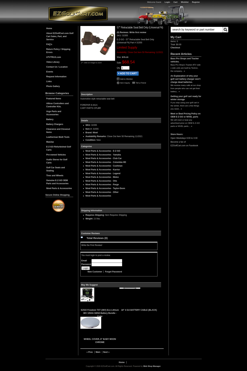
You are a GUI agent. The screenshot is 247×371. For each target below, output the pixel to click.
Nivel (95, 132)
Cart (176, 2)
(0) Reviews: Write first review (131, 32)
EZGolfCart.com (78, 13)
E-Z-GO (116, 151)
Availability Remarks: (96, 136)
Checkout (175, 47)
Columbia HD (119, 162)
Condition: (91, 140)
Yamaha (117, 155)
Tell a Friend (141, 83)
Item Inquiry (125, 83)
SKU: (119, 35)
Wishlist (185, 2)
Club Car (117, 158)
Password (86, 264)
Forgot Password (113, 271)
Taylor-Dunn (119, 188)
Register (196, 2)
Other (116, 192)
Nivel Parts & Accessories (98, 151)
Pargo (116, 184)
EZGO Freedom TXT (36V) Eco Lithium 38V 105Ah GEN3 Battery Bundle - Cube (100, 313)
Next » (106, 352)
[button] (186, 29)
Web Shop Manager (152, 366)
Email (84, 260)
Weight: (89, 218)
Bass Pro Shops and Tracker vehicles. (185, 60)
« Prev (90, 352)
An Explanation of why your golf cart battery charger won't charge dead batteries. (185, 79)
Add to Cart (128, 73)
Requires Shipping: (95, 215)
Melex (116, 177)
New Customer (95, 271)
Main (98, 352)
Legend (116, 173)
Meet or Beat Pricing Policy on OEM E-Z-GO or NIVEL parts (186, 115)
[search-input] (197, 29)
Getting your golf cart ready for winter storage (186, 98)
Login (167, 2)
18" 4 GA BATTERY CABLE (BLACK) (139, 310)
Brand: (89, 132)
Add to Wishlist (126, 79)
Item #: (89, 129)
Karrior (116, 169)
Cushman (118, 166)
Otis (115, 181)
